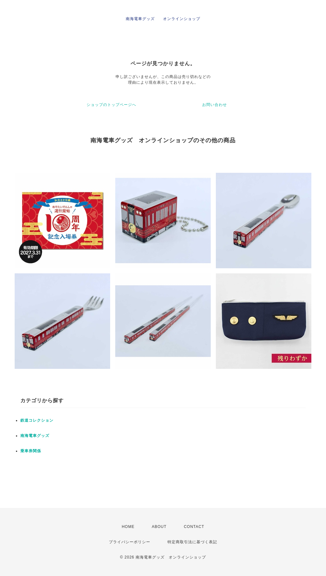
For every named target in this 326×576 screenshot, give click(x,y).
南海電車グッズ (34, 435)
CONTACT (194, 526)
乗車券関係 (30, 451)
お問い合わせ (214, 104)
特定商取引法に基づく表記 (192, 542)
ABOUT (159, 526)
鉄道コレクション (36, 420)
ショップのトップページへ (111, 104)
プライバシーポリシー (129, 542)
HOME (128, 526)
